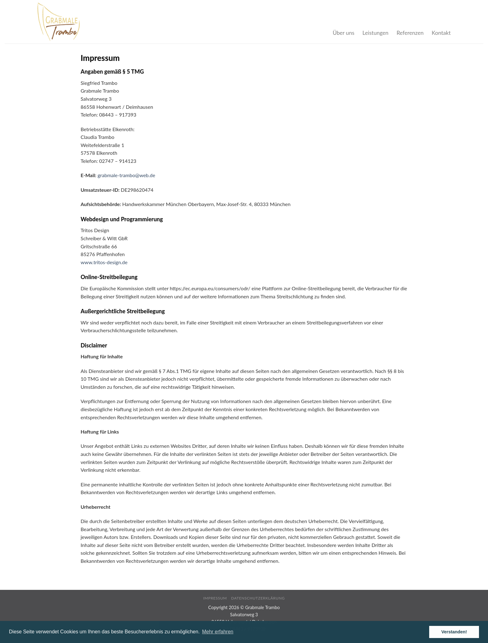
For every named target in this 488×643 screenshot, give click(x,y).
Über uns (343, 33)
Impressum (215, 598)
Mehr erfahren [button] (217, 631)
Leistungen (376, 33)
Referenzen (410, 33)
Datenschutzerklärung (258, 598)
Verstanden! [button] (454, 631)
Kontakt (441, 33)
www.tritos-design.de (104, 262)
